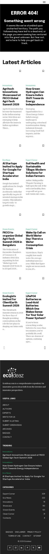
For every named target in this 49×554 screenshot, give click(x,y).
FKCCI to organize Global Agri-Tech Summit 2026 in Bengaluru (12, 239)
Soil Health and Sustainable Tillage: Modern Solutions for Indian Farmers (36, 169)
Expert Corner (31, 160)
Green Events (8, 229)
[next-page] (44, 348)
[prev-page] (4, 348)
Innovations (7, 85)
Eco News (6, 160)
